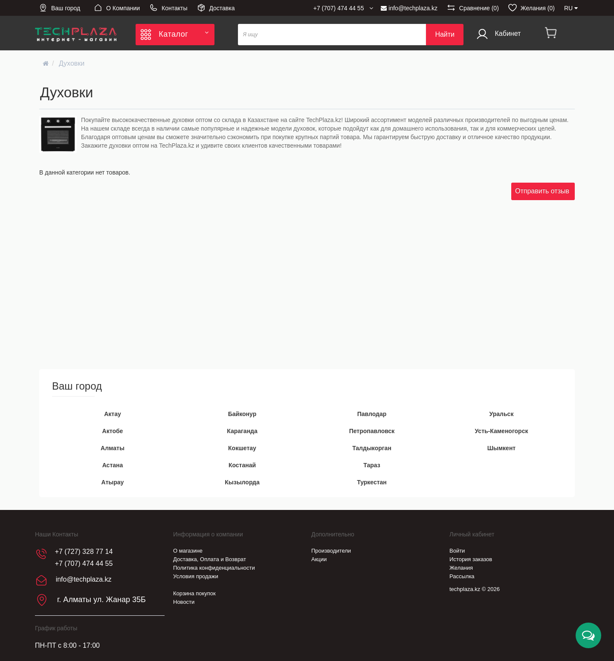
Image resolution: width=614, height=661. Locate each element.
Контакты (168, 7)
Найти (445, 34)
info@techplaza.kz (409, 8)
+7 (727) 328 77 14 (84, 551)
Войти (457, 550)
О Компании (117, 7)
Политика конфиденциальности (214, 568)
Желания (461, 568)
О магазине (188, 550)
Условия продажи (195, 576)
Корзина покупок (194, 593)
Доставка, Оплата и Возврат (209, 559)
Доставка (216, 7)
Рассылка (462, 576)
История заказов (470, 559)
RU (571, 8)
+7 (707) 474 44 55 (84, 563)
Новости (183, 602)
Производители (331, 550)
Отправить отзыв (542, 191)
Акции (319, 559)
